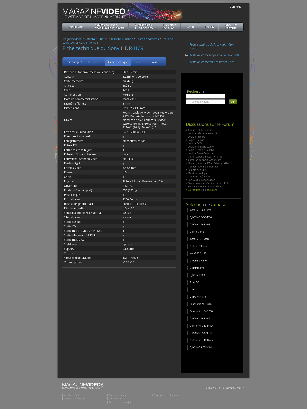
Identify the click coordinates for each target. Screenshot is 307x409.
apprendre (77, 27)
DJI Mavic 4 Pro (198, 296)
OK (233, 102)
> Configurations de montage (202, 166)
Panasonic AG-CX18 (200, 304)
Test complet (73, 62)
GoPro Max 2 (197, 231)
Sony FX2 (195, 282)
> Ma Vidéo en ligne (197, 173)
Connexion (236, 6)
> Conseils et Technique (199, 130)
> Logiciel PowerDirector (199, 153)
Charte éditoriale (117, 395)
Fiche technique (118, 62)
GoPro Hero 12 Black (201, 340)
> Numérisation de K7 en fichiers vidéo (207, 163)
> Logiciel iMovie (195, 140)
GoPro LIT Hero (198, 246)
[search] (205, 96)
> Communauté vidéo (198, 176)
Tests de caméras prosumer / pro (212, 62)
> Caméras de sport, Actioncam (203, 160)
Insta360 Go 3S (198, 253)
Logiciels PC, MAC (169, 26)
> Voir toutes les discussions (201, 190)
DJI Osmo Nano (198, 260)
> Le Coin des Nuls (196, 170)
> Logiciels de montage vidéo (202, 133)
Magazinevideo (72, 39)
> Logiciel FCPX (194, 143)
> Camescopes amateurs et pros (204, 156)
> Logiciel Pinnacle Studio (200, 146)
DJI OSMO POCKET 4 (201, 217)
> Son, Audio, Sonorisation (200, 180)
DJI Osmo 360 (197, 275)
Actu (190, 27)
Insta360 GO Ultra (199, 239)
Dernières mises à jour (121, 402)
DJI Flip (193, 289)
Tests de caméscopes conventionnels (214, 55)
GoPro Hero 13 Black (201, 325)
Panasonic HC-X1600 (201, 311)
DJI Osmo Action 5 (200, 318)
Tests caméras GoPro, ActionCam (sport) (212, 46)
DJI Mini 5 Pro (197, 267)
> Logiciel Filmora (195, 136)
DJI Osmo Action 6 (200, 224)
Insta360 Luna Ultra (200, 210)
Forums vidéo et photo (166, 395)
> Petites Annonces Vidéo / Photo (204, 186)
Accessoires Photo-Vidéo (144, 26)
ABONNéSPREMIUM (231, 26)
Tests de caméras (147, 39)
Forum (210, 27)
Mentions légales (72, 395)
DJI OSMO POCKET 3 (201, 333)
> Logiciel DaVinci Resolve (200, 150)
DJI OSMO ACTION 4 (201, 347)
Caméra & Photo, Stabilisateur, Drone (109, 26)
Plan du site (115, 398)
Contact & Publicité (74, 398)
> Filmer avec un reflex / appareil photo (207, 183)
